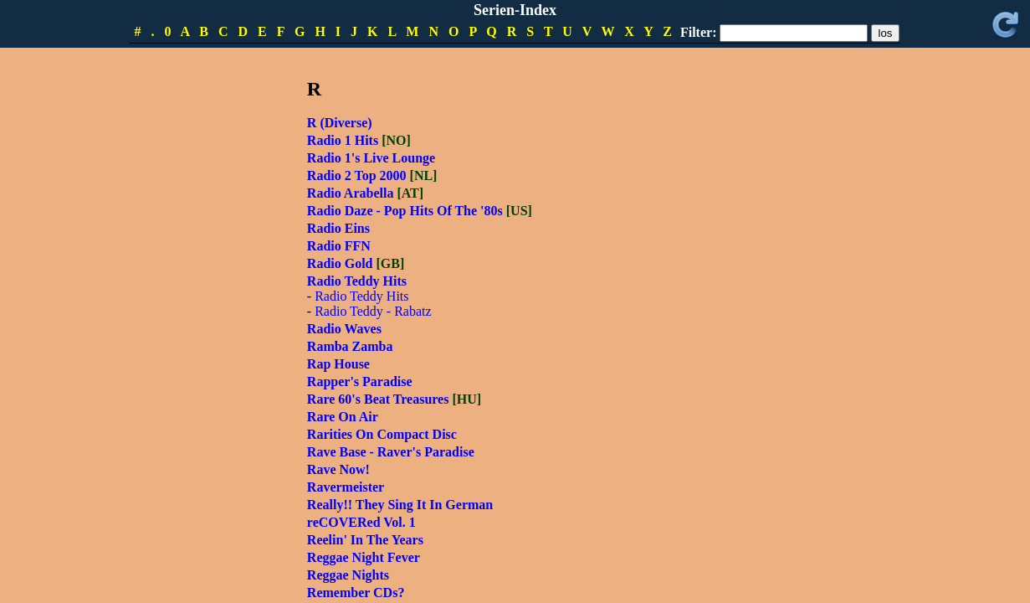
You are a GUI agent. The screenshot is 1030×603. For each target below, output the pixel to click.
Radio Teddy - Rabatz (373, 311)
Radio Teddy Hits (361, 296)
